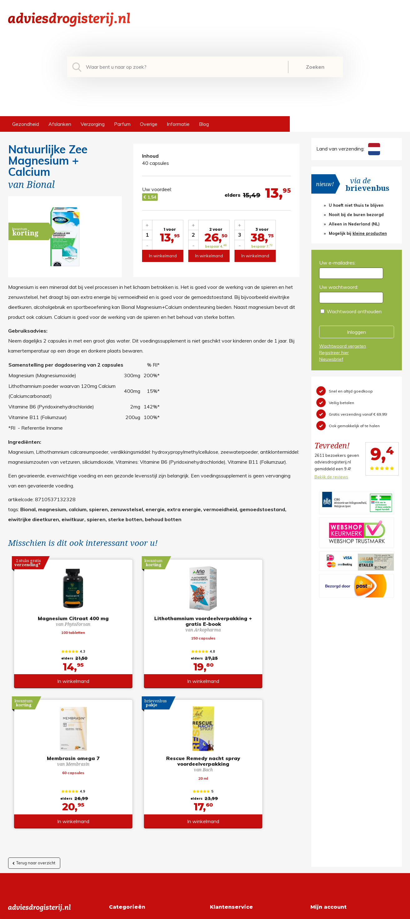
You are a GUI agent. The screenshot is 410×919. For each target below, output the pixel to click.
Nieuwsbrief (331, 359)
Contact (219, 818)
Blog (204, 124)
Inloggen (356, 332)
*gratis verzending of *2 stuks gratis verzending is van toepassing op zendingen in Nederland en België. (205, 912)
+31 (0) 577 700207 (32, 798)
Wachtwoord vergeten (342, 346)
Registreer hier (334, 352)
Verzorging (93, 124)
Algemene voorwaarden (237, 788)
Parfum (122, 124)
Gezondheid (25, 124)
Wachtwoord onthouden (354, 311)
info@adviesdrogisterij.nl (35, 788)
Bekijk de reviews (331, 476)
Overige (148, 124)
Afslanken (59, 124)
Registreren (323, 788)
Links (215, 828)
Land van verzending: (348, 149)
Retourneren (224, 798)
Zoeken (315, 67)
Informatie (178, 124)
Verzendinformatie (230, 808)
